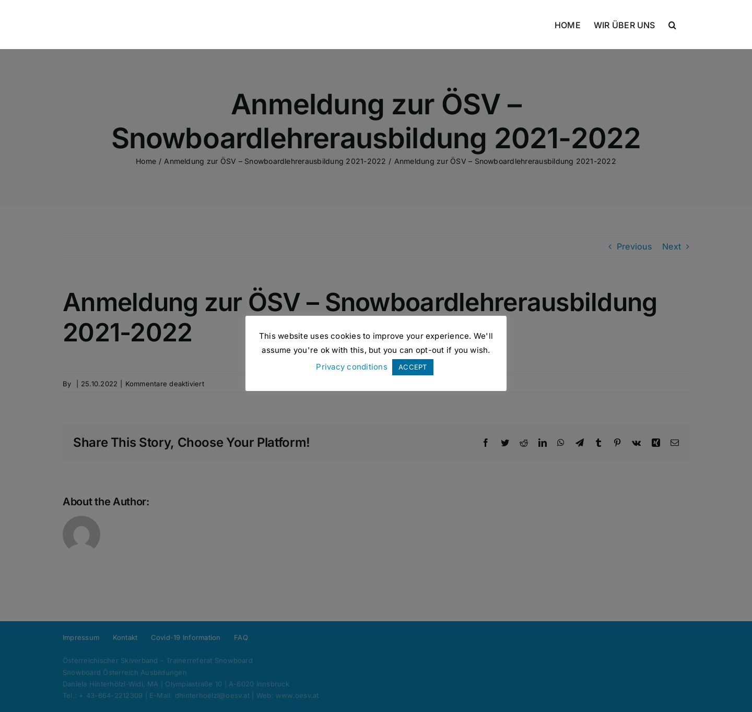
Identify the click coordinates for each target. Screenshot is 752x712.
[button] (672, 24)
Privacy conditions (351, 367)
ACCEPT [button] (412, 367)
